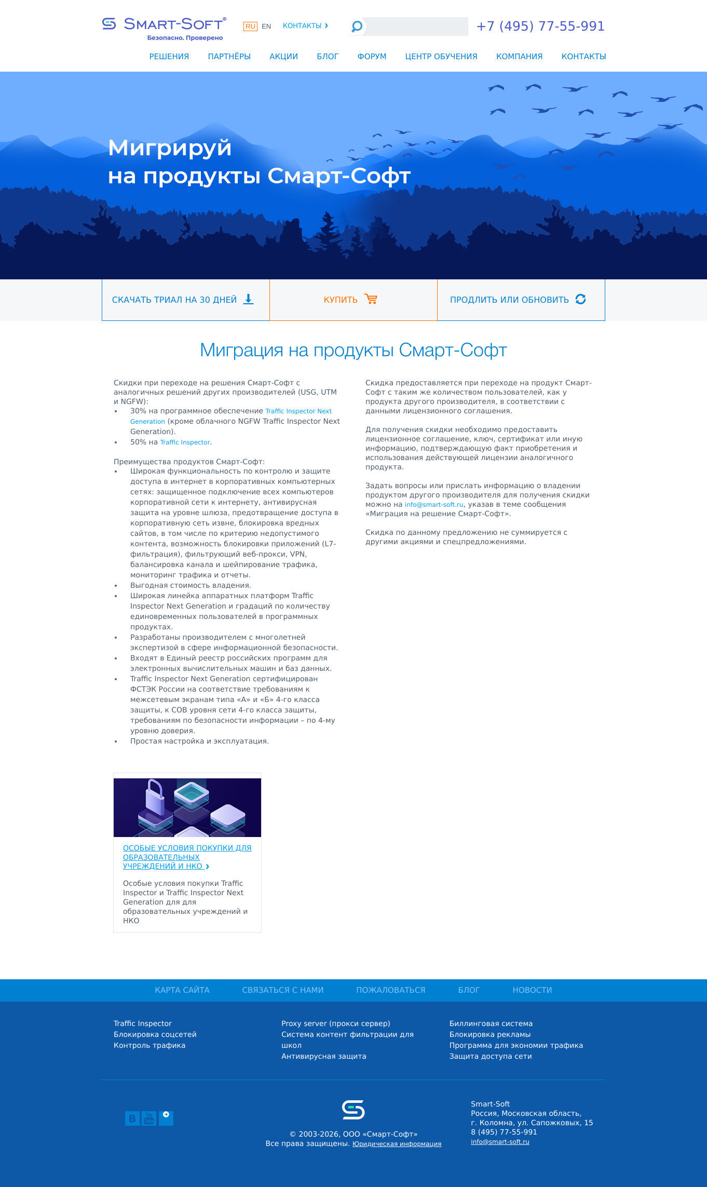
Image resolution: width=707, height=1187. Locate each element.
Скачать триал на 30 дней (183, 299)
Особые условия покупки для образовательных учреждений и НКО (187, 857)
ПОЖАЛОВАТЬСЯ (391, 990)
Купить (350, 299)
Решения (169, 56)
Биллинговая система (491, 1024)
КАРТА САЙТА (182, 990)
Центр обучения (441, 56)
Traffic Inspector (185, 442)
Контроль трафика (150, 1046)
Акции (283, 56)
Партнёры (229, 56)
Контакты (306, 26)
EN (266, 26)
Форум (372, 56)
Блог (328, 56)
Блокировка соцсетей (155, 1035)
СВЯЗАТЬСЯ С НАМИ (283, 990)
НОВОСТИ (532, 990)
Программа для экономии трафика (516, 1046)
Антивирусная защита (323, 1057)
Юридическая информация (397, 1144)
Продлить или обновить (518, 299)
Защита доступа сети (491, 1057)
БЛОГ (469, 990)
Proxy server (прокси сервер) (335, 1024)
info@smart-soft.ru (434, 504)
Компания (519, 56)
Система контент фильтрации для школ (347, 1040)
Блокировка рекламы (490, 1035)
